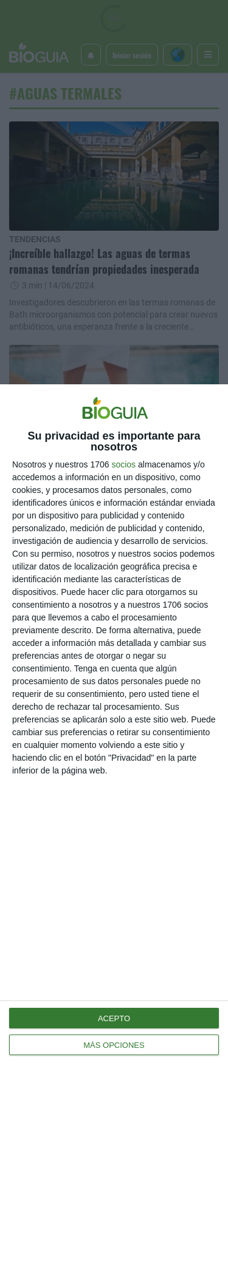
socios (123, 464)
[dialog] (114, 832)
